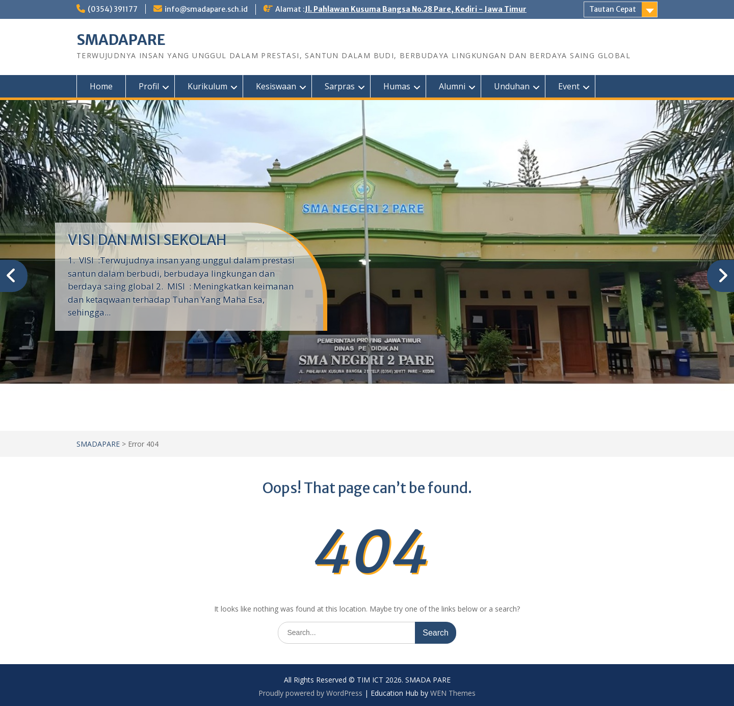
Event (569, 86)
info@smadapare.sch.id (206, 9)
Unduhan (512, 86)
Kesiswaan (276, 86)
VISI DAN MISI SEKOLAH (147, 240)
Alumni (452, 86)
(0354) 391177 (113, 9)
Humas (396, 86)
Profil (149, 86)
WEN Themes (453, 693)
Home (101, 86)
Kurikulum (207, 86)
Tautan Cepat (612, 9)
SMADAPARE (121, 40)
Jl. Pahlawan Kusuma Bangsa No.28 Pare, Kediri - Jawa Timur (416, 9)
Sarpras (340, 86)
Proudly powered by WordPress (310, 693)
